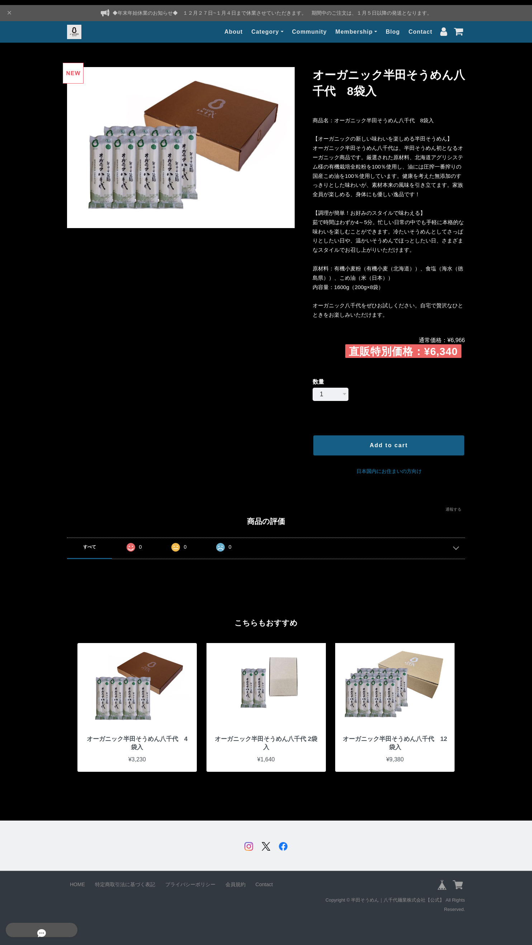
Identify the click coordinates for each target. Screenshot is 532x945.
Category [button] (265, 27)
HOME (77, 881)
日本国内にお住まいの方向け (389, 466)
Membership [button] (354, 27)
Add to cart (389, 440)
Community (309, 27)
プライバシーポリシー (190, 881)
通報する (453, 504)
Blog (393, 27)
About (233, 27)
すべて (89, 541)
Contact (420, 27)
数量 (318, 377)
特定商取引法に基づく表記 (125, 881)
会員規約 (235, 881)
